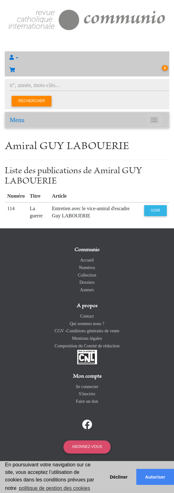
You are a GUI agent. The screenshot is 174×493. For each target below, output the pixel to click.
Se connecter (87, 386)
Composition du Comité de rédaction (87, 346)
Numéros (87, 267)
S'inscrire (87, 394)
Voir (155, 210)
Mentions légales (87, 338)
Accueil (87, 260)
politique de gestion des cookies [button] (54, 488)
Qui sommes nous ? (87, 323)
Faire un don (87, 401)
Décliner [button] (119, 477)
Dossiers (87, 282)
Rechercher (31, 101)
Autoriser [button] (155, 477)
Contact (87, 316)
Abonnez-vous (87, 446)
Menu (17, 120)
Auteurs (87, 290)
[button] (87, 57)
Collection (87, 275)
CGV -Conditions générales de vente (87, 331)
